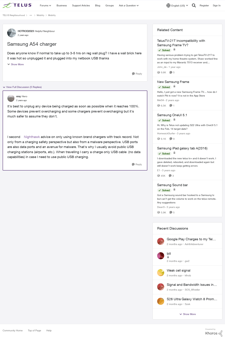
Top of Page (34, 330)
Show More (15, 64)
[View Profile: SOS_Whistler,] (160, 286)
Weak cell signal (178, 270)
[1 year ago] (174, 67)
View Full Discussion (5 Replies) (22, 87)
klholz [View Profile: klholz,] (188, 275)
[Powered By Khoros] (213, 333)
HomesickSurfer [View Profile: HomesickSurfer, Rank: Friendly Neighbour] (166, 133)
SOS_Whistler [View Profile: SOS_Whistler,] (192, 289)
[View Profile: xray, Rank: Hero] (10, 98)
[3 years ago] (183, 133)
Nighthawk (32, 137)
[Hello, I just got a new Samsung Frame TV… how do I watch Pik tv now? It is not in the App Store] (187, 93)
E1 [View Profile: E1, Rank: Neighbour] (158, 170)
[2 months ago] (174, 244)
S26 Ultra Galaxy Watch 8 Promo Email (191, 299)
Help (49, 330)
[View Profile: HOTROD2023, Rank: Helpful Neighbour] (11, 32)
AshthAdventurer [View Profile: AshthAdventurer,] (194, 244)
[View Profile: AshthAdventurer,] (160, 241)
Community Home (13, 330)
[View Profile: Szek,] (160, 301)
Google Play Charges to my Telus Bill (191, 239)
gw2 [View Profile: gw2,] (187, 260)
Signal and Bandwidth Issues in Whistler (190, 285)
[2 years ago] (172, 100)
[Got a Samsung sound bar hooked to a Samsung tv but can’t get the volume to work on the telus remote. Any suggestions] (187, 198)
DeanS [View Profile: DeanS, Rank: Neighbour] (161, 206)
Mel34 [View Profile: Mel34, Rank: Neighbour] (160, 100)
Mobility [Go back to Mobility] (40, 15)
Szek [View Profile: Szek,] (187, 304)
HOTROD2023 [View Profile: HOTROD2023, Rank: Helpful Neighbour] (26, 31)
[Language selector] (177, 5)
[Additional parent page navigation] (31, 15)
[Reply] (137, 73)
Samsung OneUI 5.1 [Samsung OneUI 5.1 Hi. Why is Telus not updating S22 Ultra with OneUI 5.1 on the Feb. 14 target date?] (172, 115)
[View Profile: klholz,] (160, 272)
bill (169, 253)
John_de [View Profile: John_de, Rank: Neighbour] (162, 66)
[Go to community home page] (18, 5)
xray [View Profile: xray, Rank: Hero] (18, 96)
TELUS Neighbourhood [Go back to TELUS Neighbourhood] (14, 15)
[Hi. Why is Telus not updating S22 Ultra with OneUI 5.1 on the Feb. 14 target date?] (187, 127)
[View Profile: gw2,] (160, 255)
